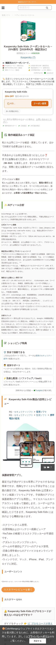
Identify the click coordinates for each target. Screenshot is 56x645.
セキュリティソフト (23, 412)
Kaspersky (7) (28, 57)
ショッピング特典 (17, 343)
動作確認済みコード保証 (21, 135)
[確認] (20, 68)
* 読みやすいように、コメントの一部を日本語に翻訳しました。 (20, 581)
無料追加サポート (11, 126)
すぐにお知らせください (14, 159)
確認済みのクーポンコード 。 (28, 2)
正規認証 (24, 126)
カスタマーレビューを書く (18, 589)
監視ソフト (6, 15)
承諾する (38, 641)
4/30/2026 (35, 53)
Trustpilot (38, 390)
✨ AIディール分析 (14, 205)
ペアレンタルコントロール (24, 15)
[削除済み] (46, 68)
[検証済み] (20, 65)
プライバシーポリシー (40, 636)
